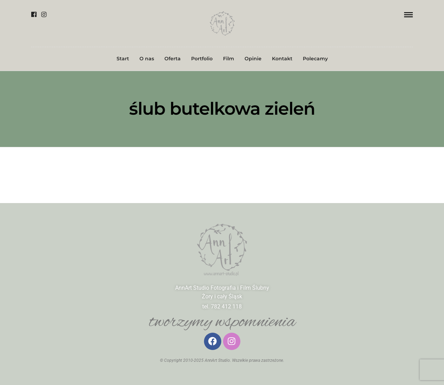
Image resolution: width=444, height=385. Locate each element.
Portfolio (202, 58)
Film (228, 58)
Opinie (253, 58)
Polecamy (315, 58)
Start (123, 58)
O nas (146, 58)
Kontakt (282, 58)
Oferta (172, 58)
